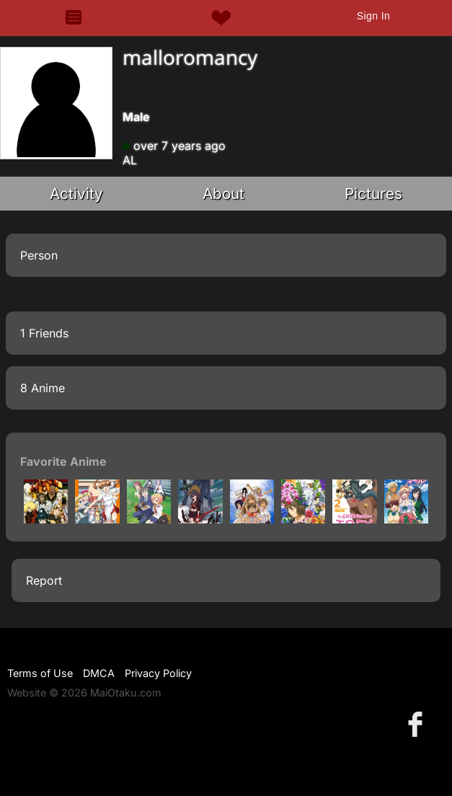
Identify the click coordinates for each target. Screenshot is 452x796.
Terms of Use (40, 673)
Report (44, 580)
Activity (76, 194)
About (223, 194)
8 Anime (42, 388)
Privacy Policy (158, 673)
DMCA (99, 673)
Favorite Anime (63, 461)
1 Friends (44, 333)
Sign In (373, 16)
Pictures (373, 194)
